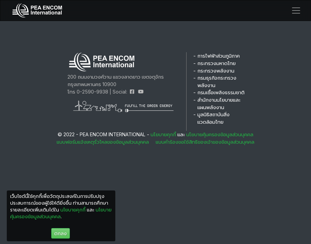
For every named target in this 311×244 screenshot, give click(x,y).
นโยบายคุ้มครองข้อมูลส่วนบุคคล (219, 134)
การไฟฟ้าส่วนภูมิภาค (218, 56)
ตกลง (60, 233)
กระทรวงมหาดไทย (216, 63)
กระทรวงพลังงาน (215, 71)
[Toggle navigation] (296, 10)
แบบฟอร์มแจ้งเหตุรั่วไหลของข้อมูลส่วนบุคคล (103, 142)
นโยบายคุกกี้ (163, 134)
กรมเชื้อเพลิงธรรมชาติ (221, 92)
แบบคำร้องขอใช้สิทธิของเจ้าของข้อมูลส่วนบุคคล (205, 142)
